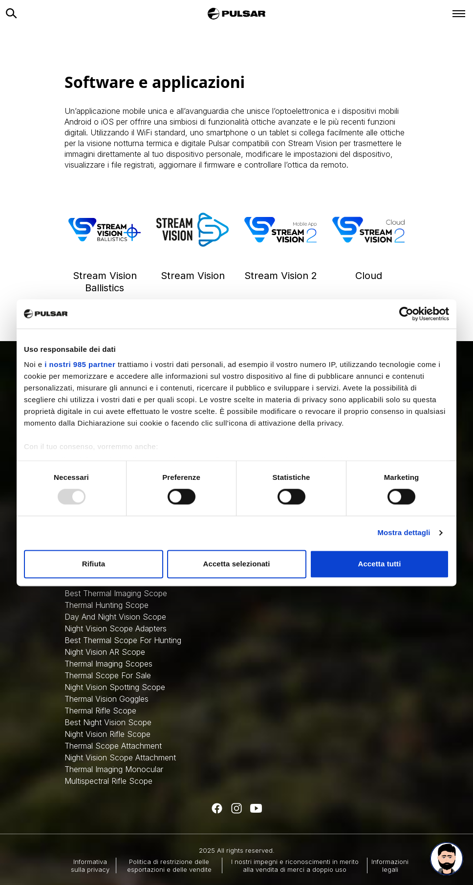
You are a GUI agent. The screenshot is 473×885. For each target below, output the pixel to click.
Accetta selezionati (236, 564)
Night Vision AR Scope (104, 652)
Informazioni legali (389, 865)
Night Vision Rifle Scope (107, 734)
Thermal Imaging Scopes (108, 664)
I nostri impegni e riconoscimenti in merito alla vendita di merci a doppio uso (295, 865)
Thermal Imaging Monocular (113, 769)
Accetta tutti (379, 564)
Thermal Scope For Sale (107, 675)
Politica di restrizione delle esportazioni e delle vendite (169, 865)
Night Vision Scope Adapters (115, 628)
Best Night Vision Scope (107, 722)
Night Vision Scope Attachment (120, 757)
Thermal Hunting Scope (106, 605)
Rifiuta (93, 564)
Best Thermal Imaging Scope (115, 593)
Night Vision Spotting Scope (114, 687)
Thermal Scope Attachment (113, 746)
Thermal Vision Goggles (106, 699)
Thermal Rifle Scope (100, 710)
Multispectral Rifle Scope (108, 781)
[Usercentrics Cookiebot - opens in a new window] (406, 313)
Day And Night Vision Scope (115, 617)
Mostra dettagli (403, 533)
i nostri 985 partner (79, 364)
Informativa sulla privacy (90, 865)
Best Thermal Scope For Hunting (122, 640)
